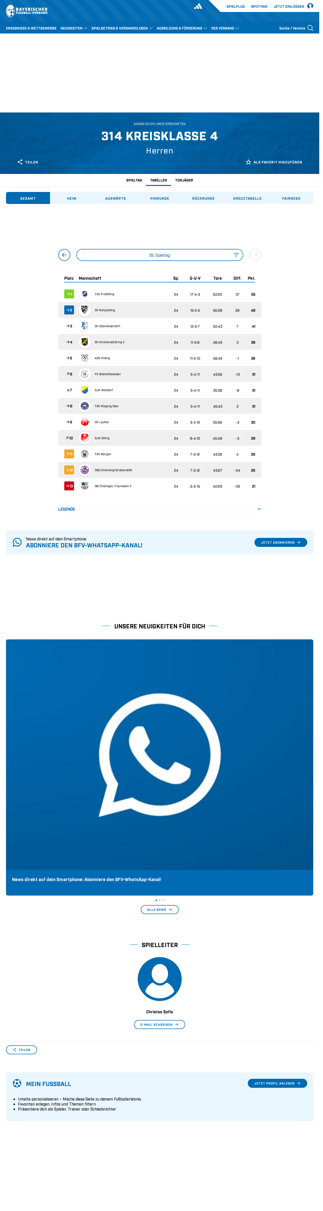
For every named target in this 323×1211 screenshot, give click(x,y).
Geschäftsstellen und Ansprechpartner (38, 1096)
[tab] (28, 198)
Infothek (259, 6)
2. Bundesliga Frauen (180, 1127)
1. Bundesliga (174, 1088)
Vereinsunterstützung (24, 1111)
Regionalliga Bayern (180, 1111)
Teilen (27, 162)
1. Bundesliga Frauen (180, 1119)
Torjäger (184, 180)
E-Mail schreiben (159, 873)
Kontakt (12, 1127)
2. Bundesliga (174, 1096)
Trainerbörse (94, 1119)
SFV (9, 1175)
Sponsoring (16, 1103)
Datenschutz (279, 1175)
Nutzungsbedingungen (245, 1175)
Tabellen (158, 180)
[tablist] (159, 198)
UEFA (35, 1175)
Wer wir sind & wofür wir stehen (33, 1088)
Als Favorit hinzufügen (274, 162)
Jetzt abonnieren (281, 542)
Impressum (304, 1175)
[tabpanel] (159, 363)
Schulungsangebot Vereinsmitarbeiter (116, 1103)
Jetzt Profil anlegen (277, 932)
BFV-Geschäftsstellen (102, 1111)
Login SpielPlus (97, 1127)
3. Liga (168, 1103)
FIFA (49, 1175)
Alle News (159, 758)
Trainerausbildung (99, 1096)
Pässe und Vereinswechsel (106, 1088)
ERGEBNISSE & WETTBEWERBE (31, 28)
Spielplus (235, 6)
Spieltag (134, 180)
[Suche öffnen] (296, 28)
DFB (21, 1175)
